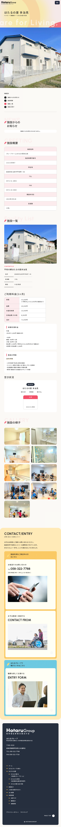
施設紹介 (13, 15)
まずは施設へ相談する (16, 616)
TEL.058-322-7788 (13, 751)
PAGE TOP (47, 815)
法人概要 (11, 792)
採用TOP (13, 798)
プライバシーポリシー (12, 812)
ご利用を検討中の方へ (15, 790)
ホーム (10, 766)
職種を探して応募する (16, 673)
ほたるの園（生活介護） (17, 784)
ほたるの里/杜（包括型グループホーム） (17, 775)
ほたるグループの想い (15, 768)
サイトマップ (24, 812)
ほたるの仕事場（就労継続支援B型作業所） (18, 780)
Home (6, 15)
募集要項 (13, 803)
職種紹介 (13, 801)
